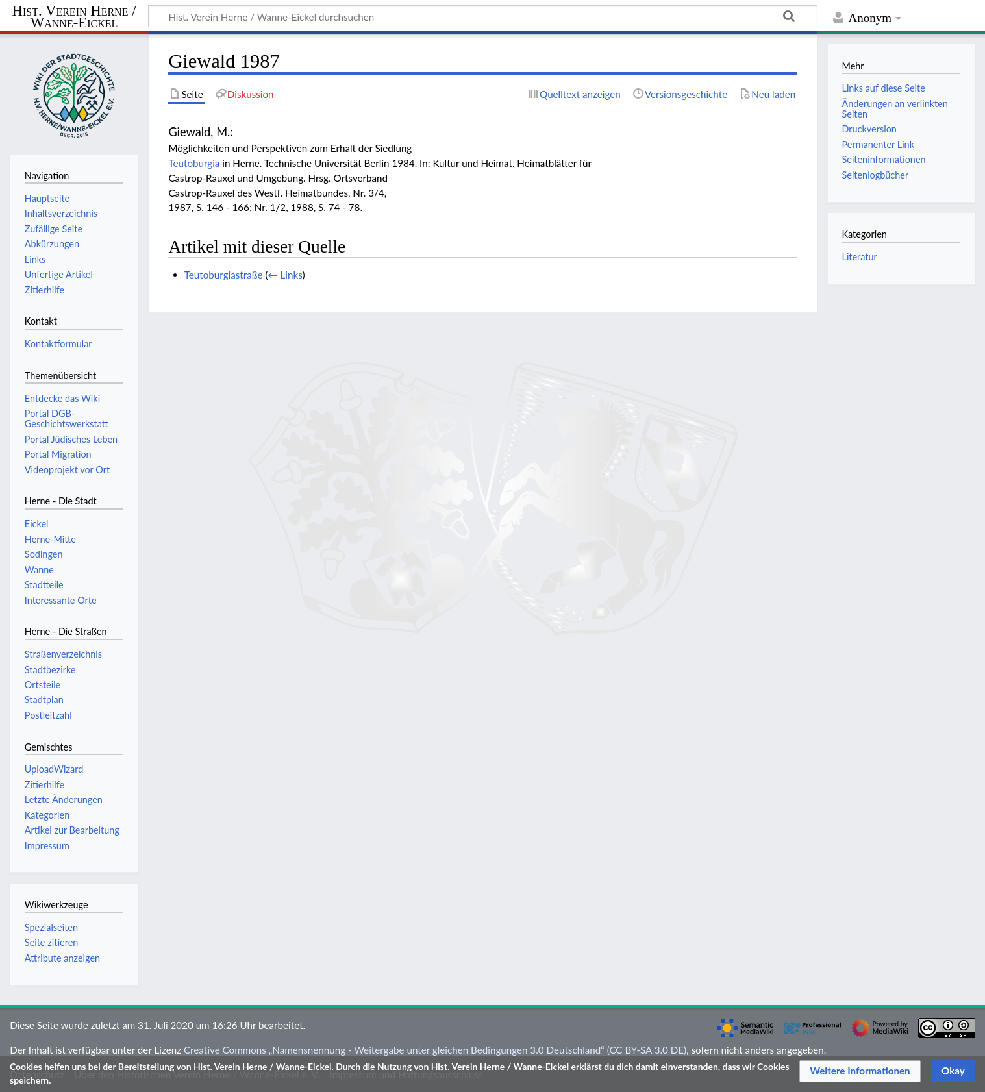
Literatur (859, 256)
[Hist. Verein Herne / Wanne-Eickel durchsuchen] (483, 16)
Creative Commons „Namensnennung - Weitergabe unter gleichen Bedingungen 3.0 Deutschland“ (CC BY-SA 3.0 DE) (435, 1050)
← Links (285, 274)
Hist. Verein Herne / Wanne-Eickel (74, 17)
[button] (860, 1071)
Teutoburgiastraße (223, 274)
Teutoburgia (193, 163)
